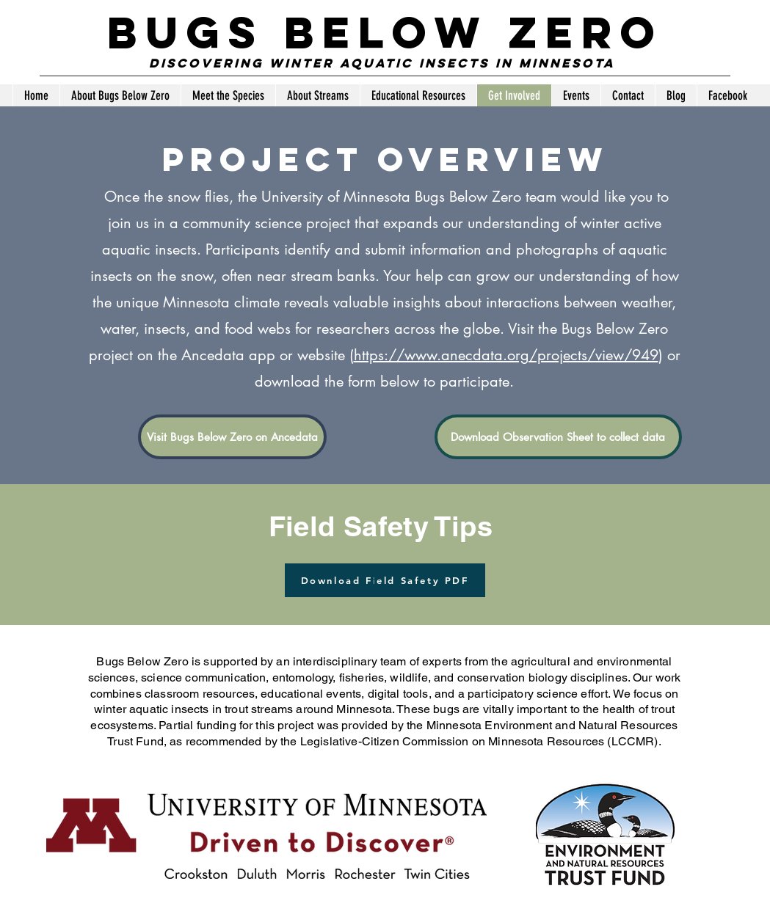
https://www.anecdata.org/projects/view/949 (506, 355)
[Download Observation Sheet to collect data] (558, 436)
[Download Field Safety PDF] (385, 580)
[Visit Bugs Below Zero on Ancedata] (232, 436)
